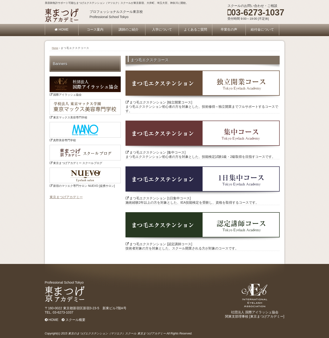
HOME (62, 29)
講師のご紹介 (129, 29)
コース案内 (95, 29)
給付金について (262, 29)
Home (55, 48)
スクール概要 (73, 320)
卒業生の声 (229, 29)
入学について (162, 29)
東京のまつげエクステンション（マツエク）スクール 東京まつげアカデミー (117, 333)
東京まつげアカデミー (66, 197)
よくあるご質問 (195, 29)
